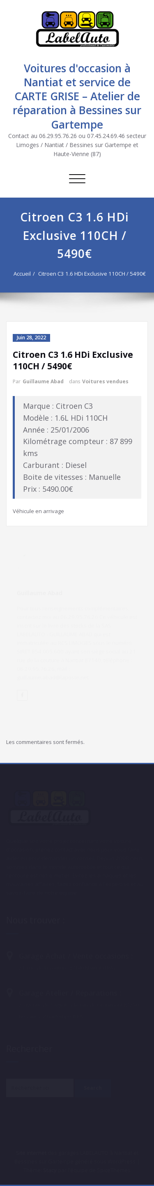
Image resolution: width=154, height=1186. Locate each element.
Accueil (20, 273)
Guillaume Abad (43, 381)
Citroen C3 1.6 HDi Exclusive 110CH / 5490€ (90, 273)
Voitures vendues (105, 381)
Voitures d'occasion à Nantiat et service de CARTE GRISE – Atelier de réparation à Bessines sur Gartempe (77, 96)
